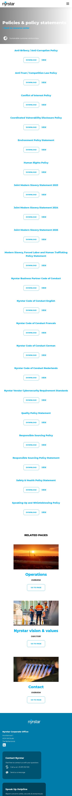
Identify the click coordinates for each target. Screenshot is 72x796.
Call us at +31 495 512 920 (19, 767)
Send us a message (17, 772)
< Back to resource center (15, 28)
